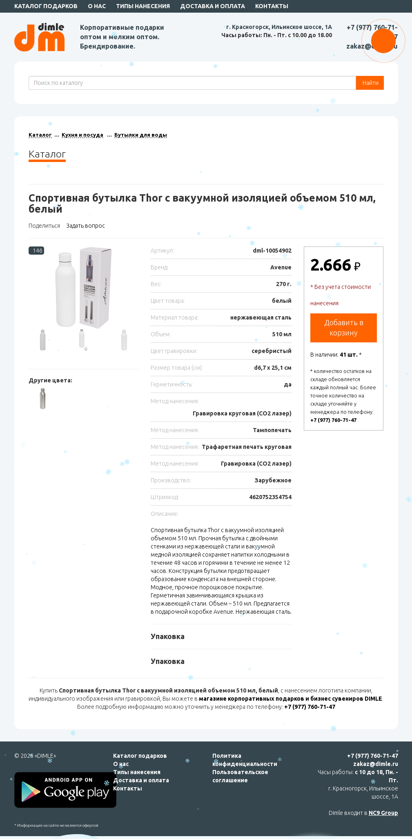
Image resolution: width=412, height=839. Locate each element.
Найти (370, 83)
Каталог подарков (46, 6)
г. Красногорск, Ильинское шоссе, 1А (279, 27)
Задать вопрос (85, 225)
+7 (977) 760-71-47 (333, 420)
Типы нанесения (143, 6)
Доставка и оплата (212, 6)
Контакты (271, 6)
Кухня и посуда (82, 135)
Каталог (40, 135)
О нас (97, 6)
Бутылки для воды (140, 135)
